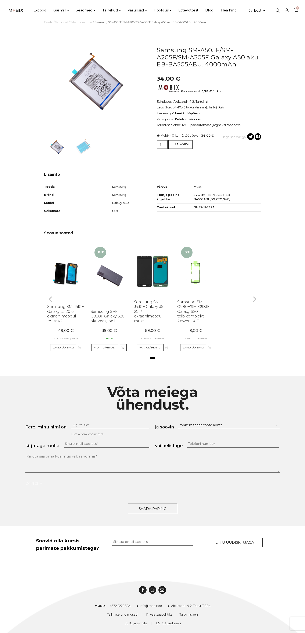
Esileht (48, 22)
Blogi (209, 10)
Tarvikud (110, 10)
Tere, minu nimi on (46, 426)
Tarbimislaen (188, 614)
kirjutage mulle (42, 445)
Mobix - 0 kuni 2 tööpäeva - (187, 136)
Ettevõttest (188, 10)
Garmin (59, 10)
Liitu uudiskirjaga (234, 542)
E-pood (40, 10)
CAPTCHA (33, 483)
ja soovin (164, 426)
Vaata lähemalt (63, 347)
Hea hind (229, 10)
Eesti (255, 10)
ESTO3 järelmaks (168, 623)
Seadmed (84, 10)
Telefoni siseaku (188, 119)
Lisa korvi (180, 144)
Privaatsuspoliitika (159, 614)
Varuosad (136, 10)
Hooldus (161, 10)
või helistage (169, 445)
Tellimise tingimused (122, 614)
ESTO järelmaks (135, 623)
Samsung (119, 195)
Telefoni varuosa (81, 22)
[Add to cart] (123, 347)
